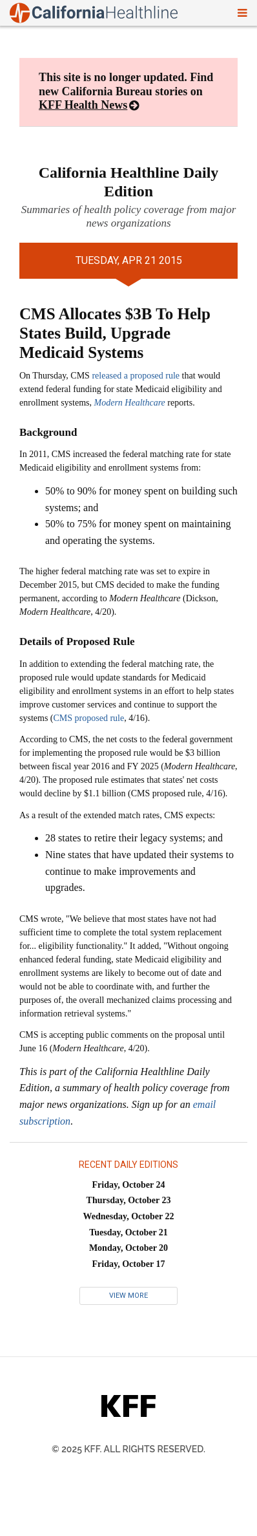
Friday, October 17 (128, 1264)
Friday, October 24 (128, 1185)
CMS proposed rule (89, 718)
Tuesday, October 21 (128, 1232)
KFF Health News (83, 104)
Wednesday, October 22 (128, 1216)
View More (128, 1295)
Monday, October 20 (128, 1248)
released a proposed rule (136, 375)
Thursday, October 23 (129, 1200)
